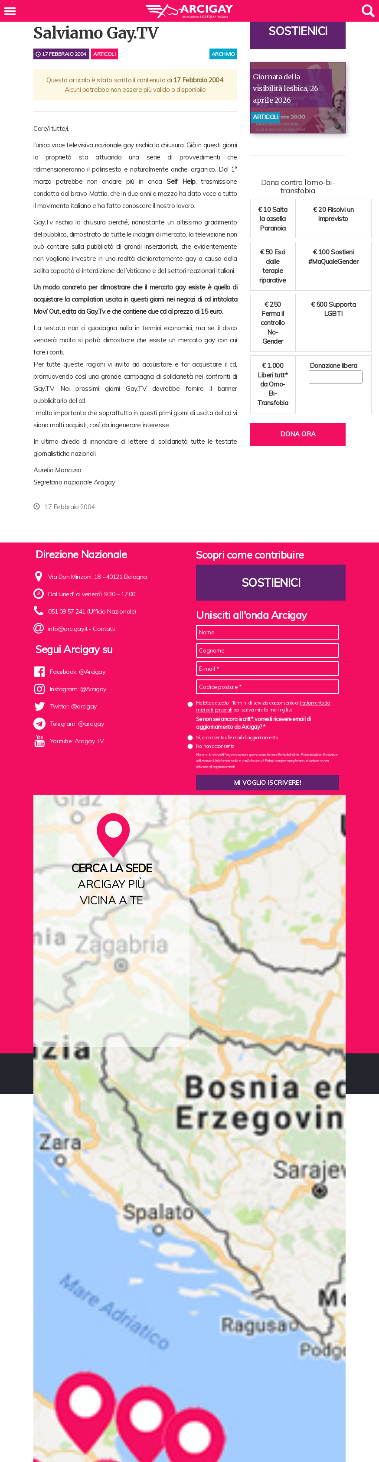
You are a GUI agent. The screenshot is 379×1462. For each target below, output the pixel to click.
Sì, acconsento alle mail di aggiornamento (237, 737)
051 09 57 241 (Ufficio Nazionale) (92, 611)
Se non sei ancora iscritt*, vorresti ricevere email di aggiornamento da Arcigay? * (253, 722)
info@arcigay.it (68, 629)
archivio (223, 54)
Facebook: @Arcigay (77, 672)
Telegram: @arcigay (77, 724)
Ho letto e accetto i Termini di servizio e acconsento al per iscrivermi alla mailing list (263, 706)
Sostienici (297, 31)
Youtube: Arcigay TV (77, 741)
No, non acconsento (215, 746)
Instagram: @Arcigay (78, 689)
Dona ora (298, 434)
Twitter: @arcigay (73, 706)
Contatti (103, 629)
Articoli (104, 54)
